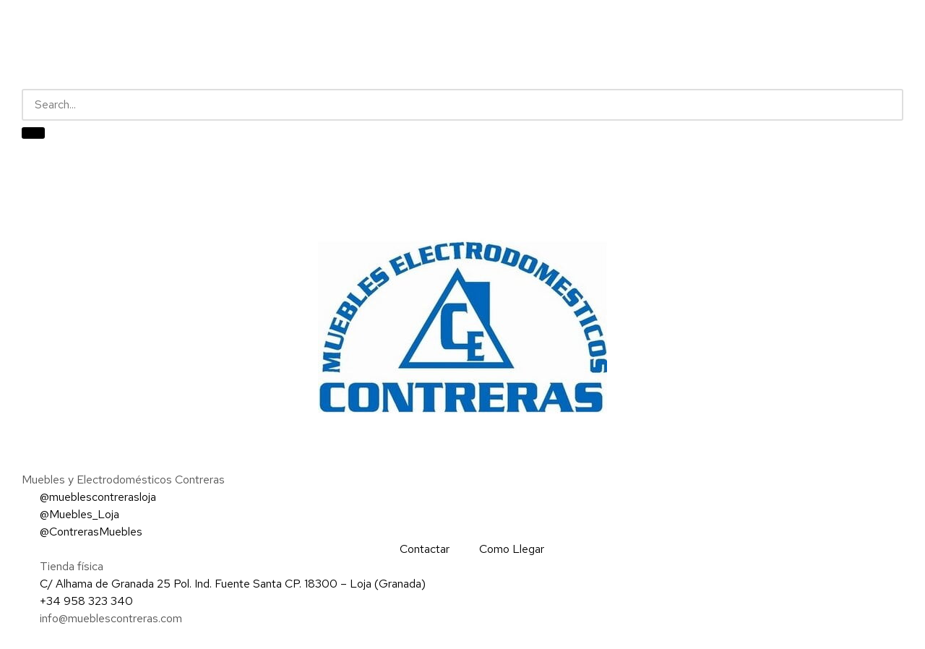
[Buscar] (33, 133)
